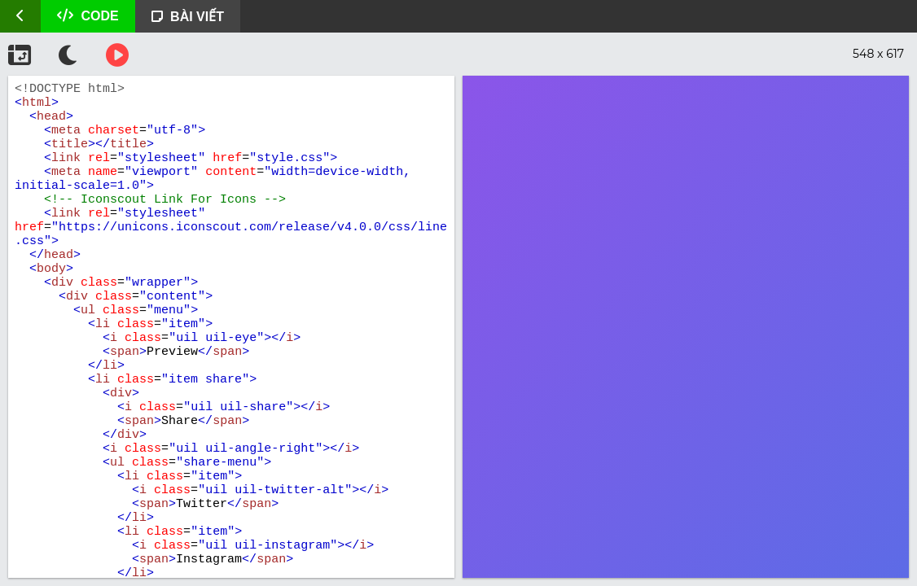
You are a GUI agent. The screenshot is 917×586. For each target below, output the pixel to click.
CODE (88, 16)
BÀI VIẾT (187, 17)
